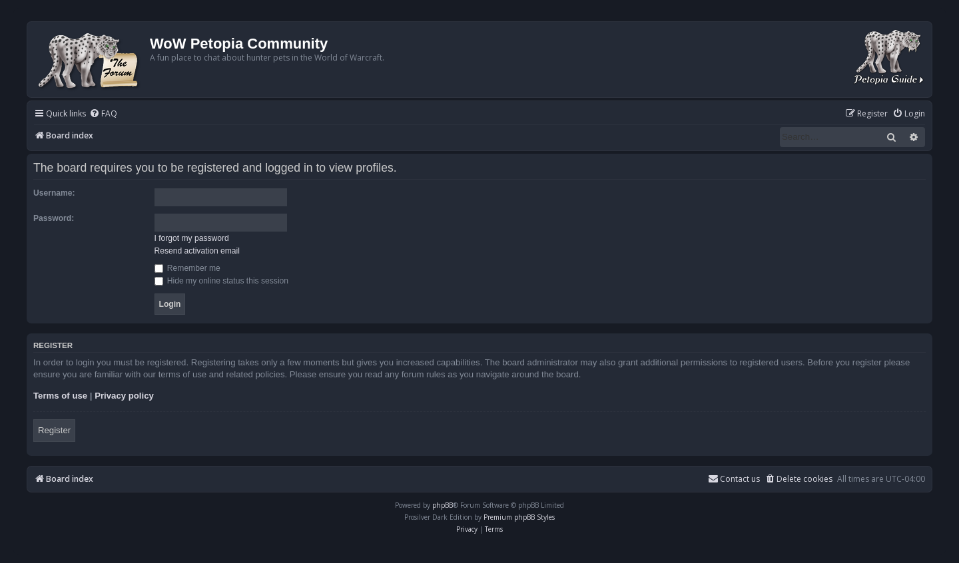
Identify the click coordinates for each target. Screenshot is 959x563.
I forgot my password (192, 238)
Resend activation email (197, 251)
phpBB (442, 505)
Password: (53, 218)
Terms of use (60, 396)
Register (54, 430)
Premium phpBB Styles (519, 517)
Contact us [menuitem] (734, 478)
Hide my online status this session (222, 280)
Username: (54, 193)
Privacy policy (124, 396)
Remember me (187, 268)
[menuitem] (103, 114)
